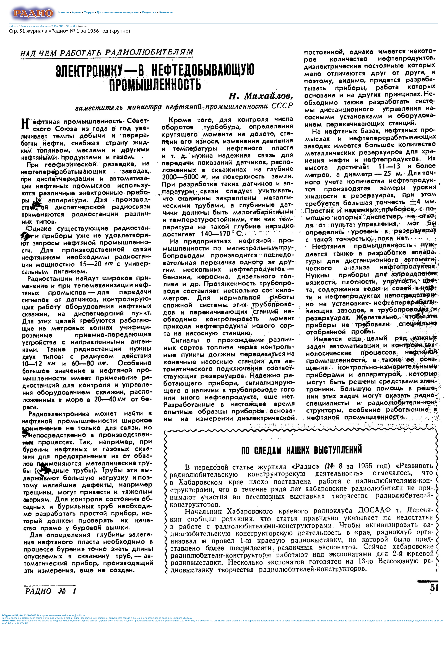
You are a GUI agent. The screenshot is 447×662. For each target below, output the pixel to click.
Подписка (149, 12)
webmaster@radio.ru (73, 615)
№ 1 (62, 26)
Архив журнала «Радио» (35, 26)
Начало (63, 12)
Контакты (166, 12)
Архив (76, 12)
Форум (89, 12)
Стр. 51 (71, 26)
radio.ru (13, 26)
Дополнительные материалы (118, 12)
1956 (55, 26)
